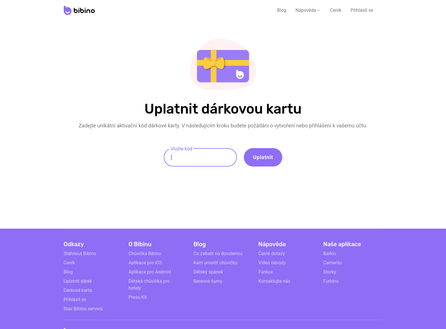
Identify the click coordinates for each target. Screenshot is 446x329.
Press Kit (138, 297)
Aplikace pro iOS (145, 262)
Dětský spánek (208, 272)
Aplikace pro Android (150, 272)
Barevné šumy (208, 281)
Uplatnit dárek (78, 281)
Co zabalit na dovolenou (218, 253)
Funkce (265, 272)
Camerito (332, 262)
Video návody (272, 262)
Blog (281, 10)
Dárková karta (78, 290)
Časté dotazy (271, 253)
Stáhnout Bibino (80, 253)
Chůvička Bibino (145, 253)
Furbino (331, 281)
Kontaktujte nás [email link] (274, 281)
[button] (308, 10)
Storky (329, 272)
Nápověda (306, 10)
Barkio (329, 253)
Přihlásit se (362, 10)
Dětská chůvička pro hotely (149, 284)
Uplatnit (263, 157)
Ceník (335, 10)
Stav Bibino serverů (83, 308)
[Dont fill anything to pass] (434, 167)
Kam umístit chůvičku (216, 262)
